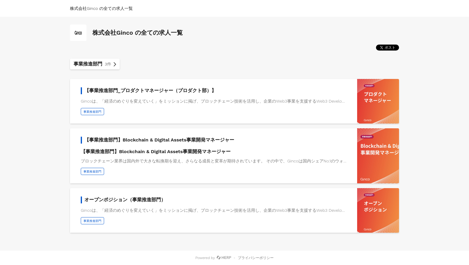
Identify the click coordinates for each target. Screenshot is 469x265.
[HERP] (224, 258)
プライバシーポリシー (256, 258)
